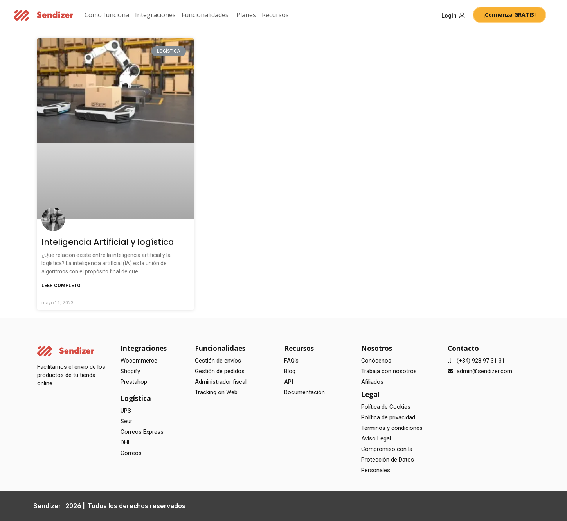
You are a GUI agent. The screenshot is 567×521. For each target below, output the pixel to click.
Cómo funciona (107, 15)
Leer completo (61, 285)
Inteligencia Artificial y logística (107, 242)
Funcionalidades (205, 15)
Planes (246, 15)
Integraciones (155, 15)
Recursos (275, 15)
